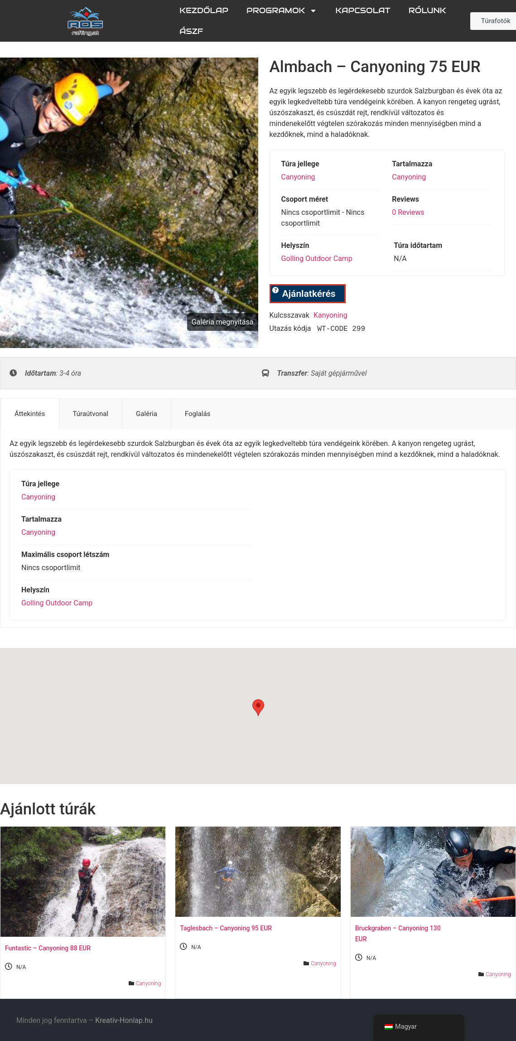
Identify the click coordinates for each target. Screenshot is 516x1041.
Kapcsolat (362, 10)
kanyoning (330, 315)
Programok (281, 10)
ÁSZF (191, 31)
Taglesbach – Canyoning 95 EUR (226, 928)
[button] (258, 707)
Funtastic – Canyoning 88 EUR (48, 948)
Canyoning (298, 177)
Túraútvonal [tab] (90, 414)
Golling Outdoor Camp (316, 258)
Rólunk (427, 10)
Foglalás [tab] (197, 414)
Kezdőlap (203, 10)
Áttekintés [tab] (29, 414)
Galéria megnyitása (223, 322)
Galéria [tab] (146, 414)
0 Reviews (408, 212)
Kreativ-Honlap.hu (124, 1020)
